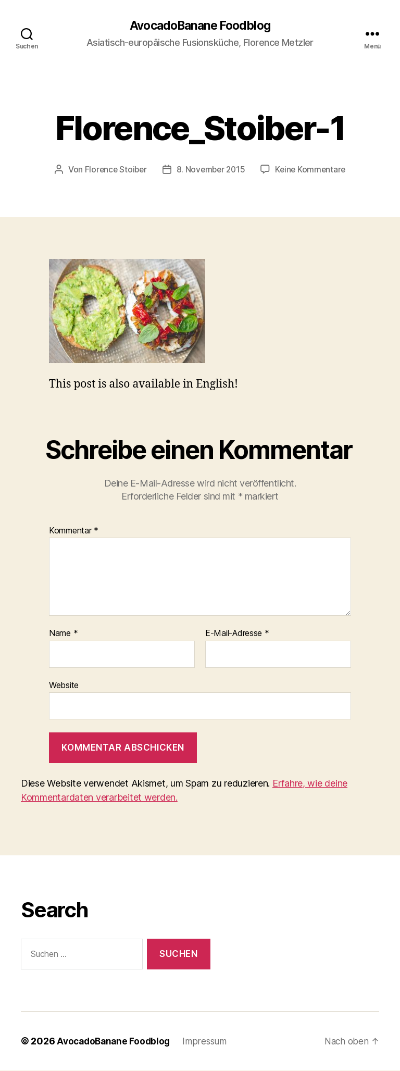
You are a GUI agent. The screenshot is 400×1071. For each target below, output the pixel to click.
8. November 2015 (210, 170)
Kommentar (73, 531)
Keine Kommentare (313, 170)
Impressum (209, 1041)
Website (64, 685)
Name (63, 634)
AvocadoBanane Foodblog (200, 26)
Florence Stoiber (113, 170)
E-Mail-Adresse (237, 634)
